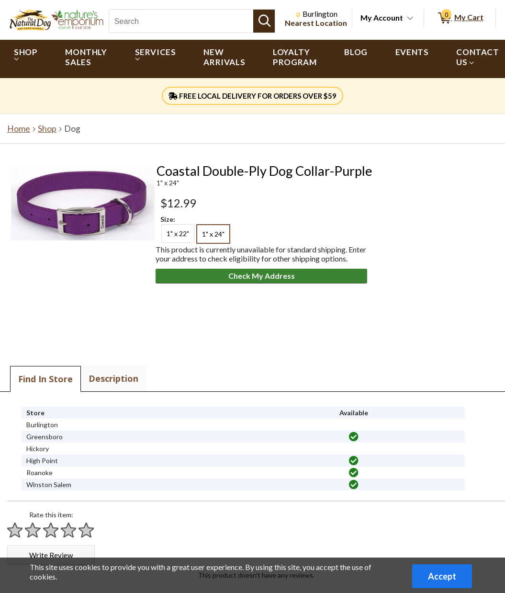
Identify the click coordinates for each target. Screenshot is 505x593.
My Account (381, 17)
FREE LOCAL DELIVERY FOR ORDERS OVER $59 (252, 95)
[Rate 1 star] (15, 530)
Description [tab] (113, 378)
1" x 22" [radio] (178, 233)
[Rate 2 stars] (33, 530)
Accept (442, 576)
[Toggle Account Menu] (410, 18)
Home (18, 129)
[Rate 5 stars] (87, 530)
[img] (354, 437)
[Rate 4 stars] (69, 530)
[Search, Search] (181, 21)
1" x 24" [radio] (213, 234)
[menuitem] (25, 59)
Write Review (51, 555)
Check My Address (261, 275)
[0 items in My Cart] (460, 18)
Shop (47, 129)
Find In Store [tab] (45, 379)
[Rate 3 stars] (51, 530)
